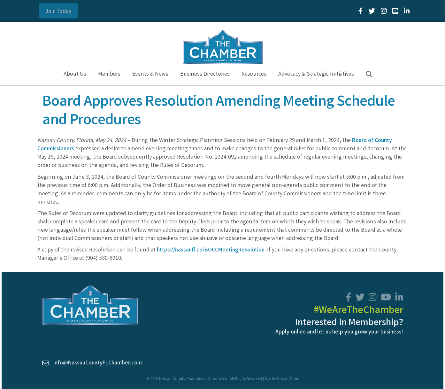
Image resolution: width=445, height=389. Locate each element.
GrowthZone (288, 379)
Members (109, 74)
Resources (254, 74)
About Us (75, 74)
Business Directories (205, 74)
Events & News (150, 74)
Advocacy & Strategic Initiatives (316, 74)
